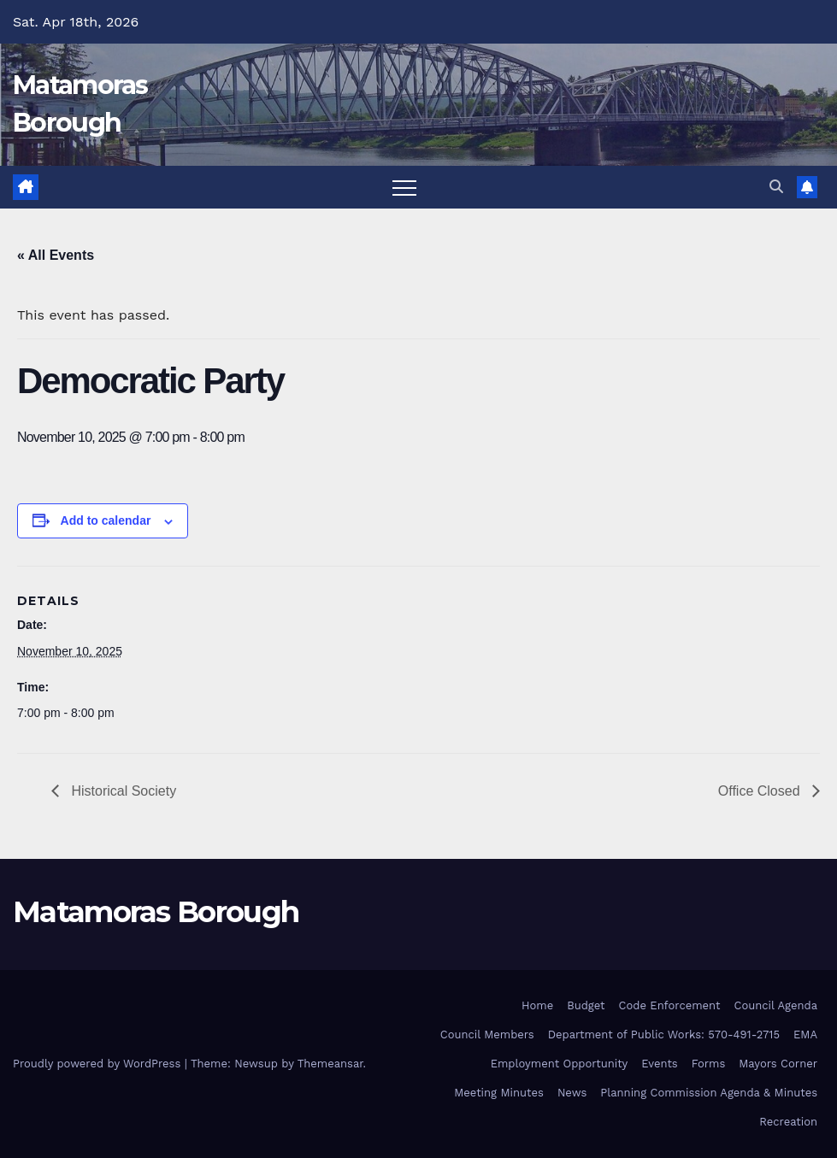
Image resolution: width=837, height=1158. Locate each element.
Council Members (487, 1034)
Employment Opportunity (559, 1063)
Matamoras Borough (155, 912)
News (571, 1092)
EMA (805, 1034)
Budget (585, 1005)
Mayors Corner (778, 1063)
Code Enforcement (670, 1005)
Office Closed (761, 791)
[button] (776, 187)
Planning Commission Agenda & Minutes (708, 1092)
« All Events (55, 255)
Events (659, 1063)
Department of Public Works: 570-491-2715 (664, 1034)
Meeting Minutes (499, 1092)
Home (537, 1005)
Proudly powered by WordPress (99, 1063)
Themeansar (330, 1063)
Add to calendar (106, 520)
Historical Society (122, 791)
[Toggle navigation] (404, 187)
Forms (709, 1063)
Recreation (788, 1121)
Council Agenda (775, 1005)
